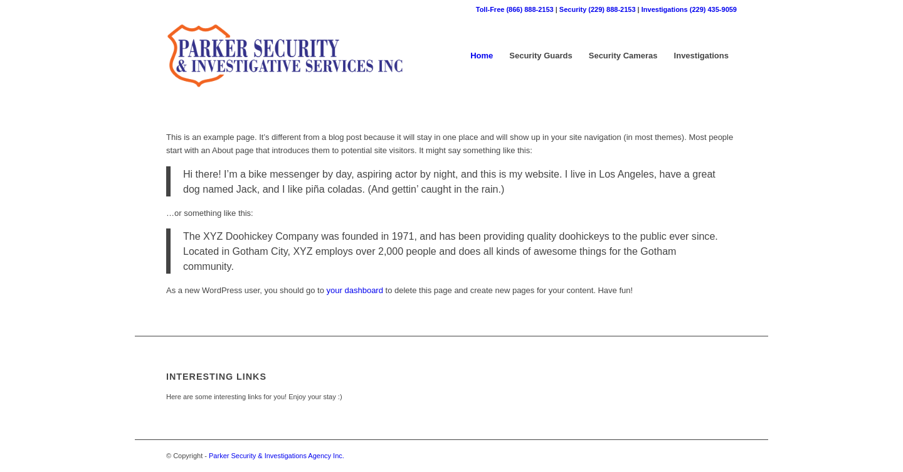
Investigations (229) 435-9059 (689, 9)
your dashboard (355, 290)
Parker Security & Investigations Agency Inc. (276, 455)
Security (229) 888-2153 (597, 9)
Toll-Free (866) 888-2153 (515, 9)
